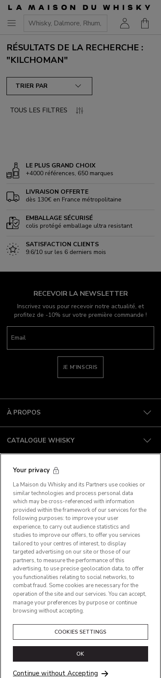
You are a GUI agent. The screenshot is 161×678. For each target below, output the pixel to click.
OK (80, 661)
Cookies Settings (80, 639)
